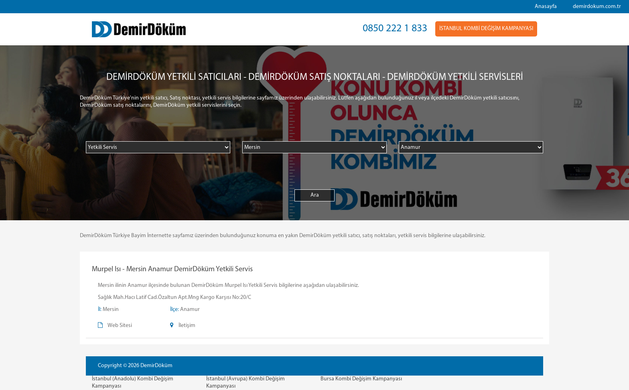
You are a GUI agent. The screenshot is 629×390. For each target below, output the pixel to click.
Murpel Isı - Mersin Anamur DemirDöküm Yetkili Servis (172, 269)
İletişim (187, 326)
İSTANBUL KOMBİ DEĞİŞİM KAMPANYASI (486, 29)
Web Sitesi (120, 326)
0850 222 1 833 (395, 28)
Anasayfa (546, 7)
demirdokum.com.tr (597, 7)
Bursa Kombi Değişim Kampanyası (361, 379)
